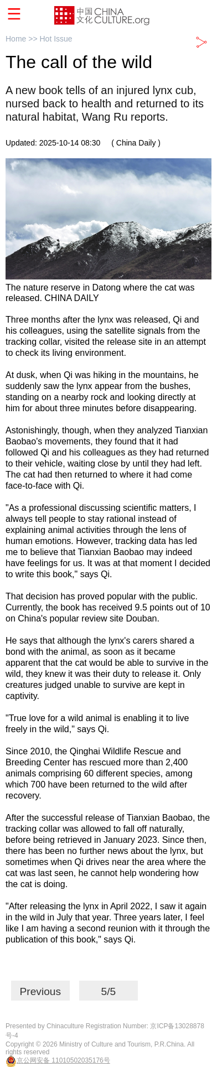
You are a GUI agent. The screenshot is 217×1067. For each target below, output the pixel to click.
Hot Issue (55, 38)
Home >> (22, 38)
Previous (40, 991)
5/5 (108, 991)
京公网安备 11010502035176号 (63, 1060)
